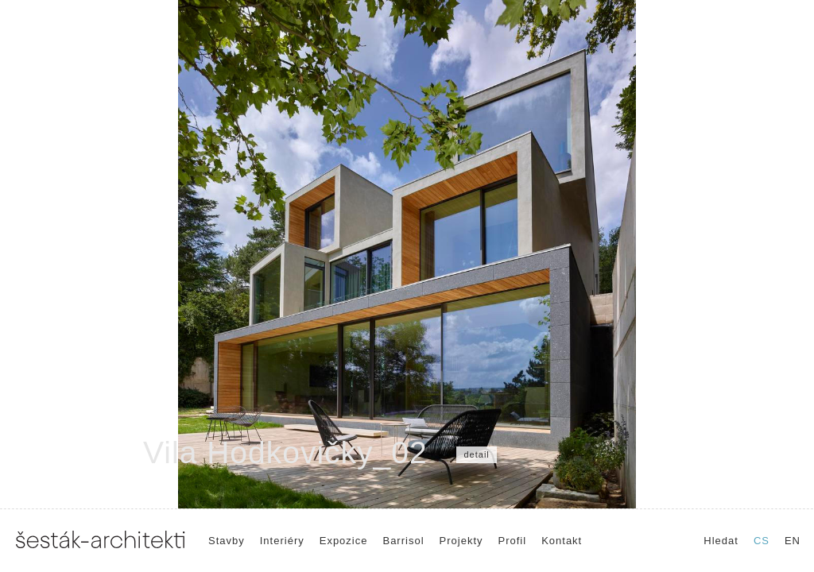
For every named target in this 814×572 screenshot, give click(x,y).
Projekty (461, 541)
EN (792, 541)
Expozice (344, 541)
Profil (512, 541)
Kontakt (561, 541)
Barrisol (403, 541)
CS (761, 541)
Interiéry (282, 541)
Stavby (226, 541)
